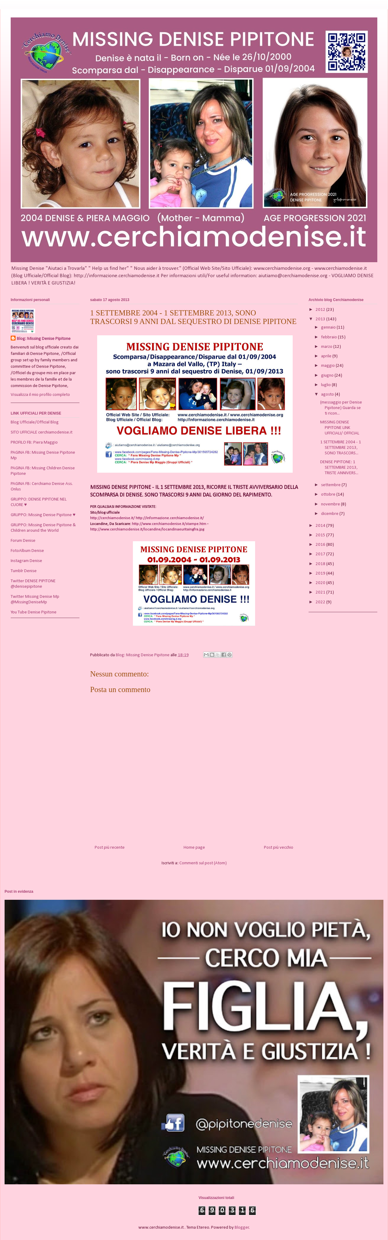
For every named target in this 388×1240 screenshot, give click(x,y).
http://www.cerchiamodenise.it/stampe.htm (169, 524)
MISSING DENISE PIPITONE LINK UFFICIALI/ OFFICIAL (339, 428)
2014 (321, 525)
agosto (328, 394)
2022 (321, 602)
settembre (331, 485)
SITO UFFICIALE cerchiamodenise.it (41, 432)
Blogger (242, 1227)
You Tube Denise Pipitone (34, 612)
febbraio (329, 337)
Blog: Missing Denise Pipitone (44, 339)
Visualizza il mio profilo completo (40, 395)
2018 (321, 564)
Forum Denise (23, 540)
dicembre (330, 514)
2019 (321, 573)
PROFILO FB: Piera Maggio (34, 442)
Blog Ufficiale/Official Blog (35, 422)
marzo (327, 346)
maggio (328, 365)
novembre (331, 504)
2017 (321, 554)
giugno (328, 375)
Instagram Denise (26, 561)
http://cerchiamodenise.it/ (112, 518)
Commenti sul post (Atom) (203, 863)
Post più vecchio (278, 847)
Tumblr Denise (24, 571)
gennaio (329, 327)
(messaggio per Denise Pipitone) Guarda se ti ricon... (341, 408)
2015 (321, 535)
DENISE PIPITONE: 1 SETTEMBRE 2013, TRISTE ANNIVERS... (339, 467)
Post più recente (110, 847)
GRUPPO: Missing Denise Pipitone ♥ (43, 515)
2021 (321, 592)
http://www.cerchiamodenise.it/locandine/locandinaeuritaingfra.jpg (147, 529)
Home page (194, 847)
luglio (326, 385)
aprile (326, 356)
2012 (321, 309)
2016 (321, 544)
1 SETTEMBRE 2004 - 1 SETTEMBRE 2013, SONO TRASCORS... (340, 448)
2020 (321, 583)
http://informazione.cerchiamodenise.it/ (170, 518)
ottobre (328, 494)
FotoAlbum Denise (27, 551)
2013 (321, 319)
